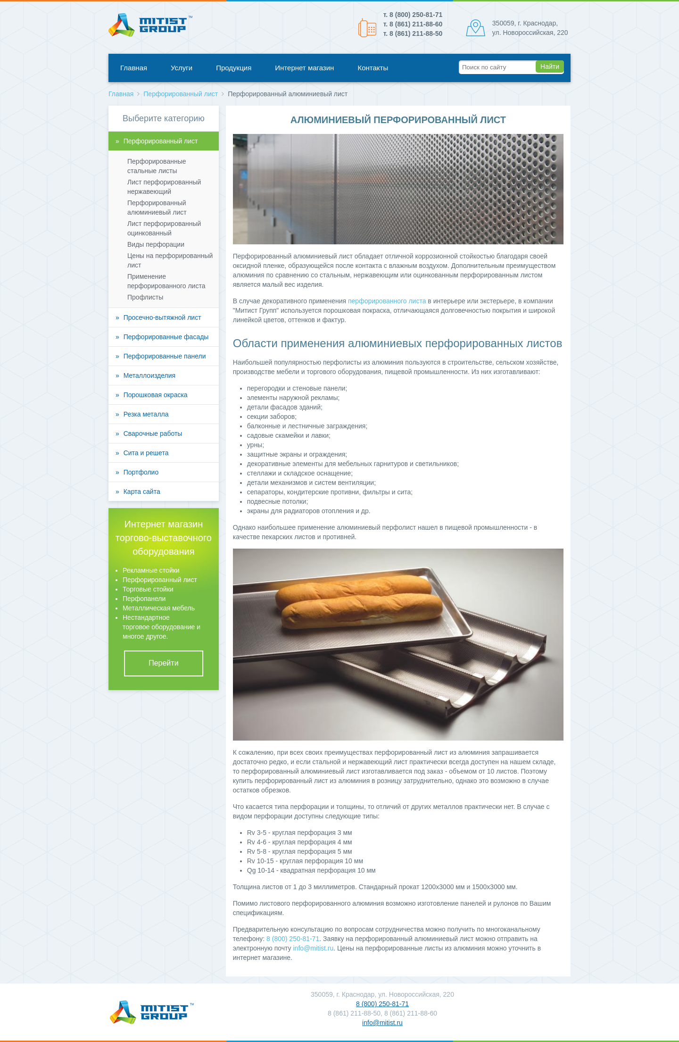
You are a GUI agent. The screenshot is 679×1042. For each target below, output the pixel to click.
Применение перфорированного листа (166, 281)
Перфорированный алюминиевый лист (157, 207)
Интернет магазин (304, 68)
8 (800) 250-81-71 (292, 938)
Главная (133, 68)
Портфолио (141, 472)
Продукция (233, 68)
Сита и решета (146, 453)
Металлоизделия (149, 375)
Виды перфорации (155, 244)
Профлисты (145, 297)
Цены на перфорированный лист (170, 260)
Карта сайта (142, 491)
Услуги (181, 68)
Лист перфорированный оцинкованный (164, 228)
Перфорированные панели (165, 356)
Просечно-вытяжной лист (162, 317)
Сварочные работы (153, 433)
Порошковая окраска (156, 395)
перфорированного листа (387, 301)
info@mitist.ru (313, 948)
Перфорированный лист (180, 94)
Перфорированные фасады (166, 337)
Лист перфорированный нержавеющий (164, 186)
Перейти (163, 663)
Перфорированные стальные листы (156, 166)
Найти (549, 66)
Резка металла (146, 414)
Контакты (372, 68)
